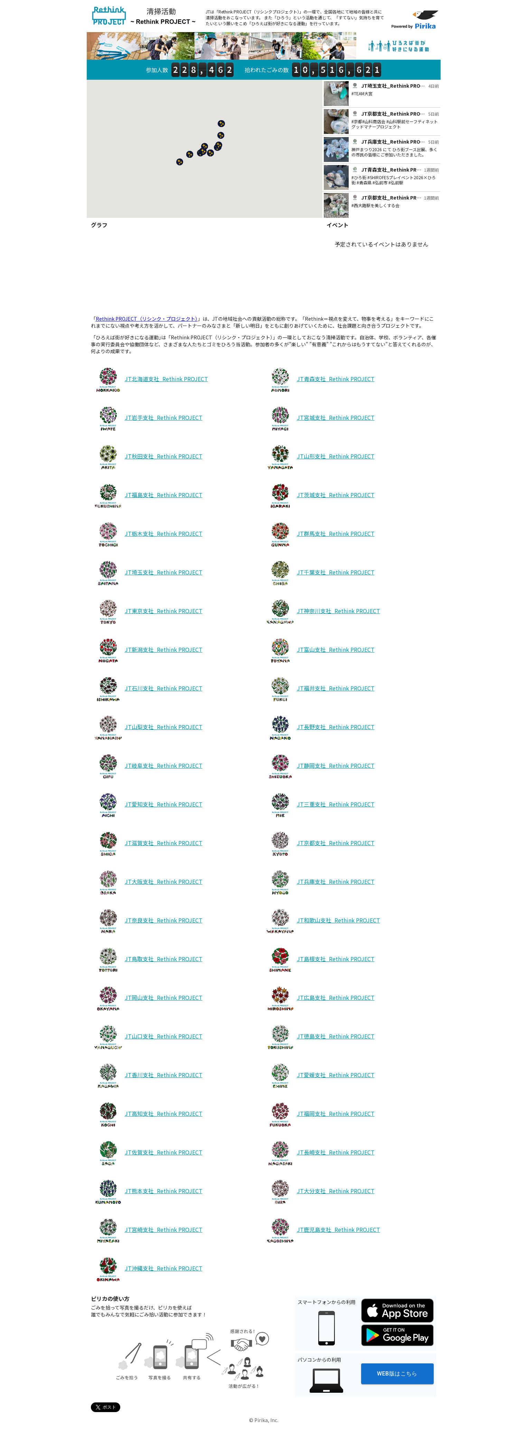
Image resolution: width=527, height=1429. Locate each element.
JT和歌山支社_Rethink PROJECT (322, 921)
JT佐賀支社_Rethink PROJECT (147, 1153)
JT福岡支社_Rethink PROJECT (319, 1114)
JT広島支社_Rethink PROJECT (319, 998)
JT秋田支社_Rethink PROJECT (147, 457)
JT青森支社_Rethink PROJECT (319, 380)
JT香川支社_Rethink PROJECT (147, 1076)
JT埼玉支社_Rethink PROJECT (147, 573)
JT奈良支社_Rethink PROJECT (147, 921)
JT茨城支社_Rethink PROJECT (319, 496)
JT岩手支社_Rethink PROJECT (147, 418)
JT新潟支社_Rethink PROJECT (147, 650)
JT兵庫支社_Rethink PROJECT (319, 882)
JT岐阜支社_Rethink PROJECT (147, 766)
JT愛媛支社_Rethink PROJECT (319, 1076)
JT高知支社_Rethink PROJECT (147, 1114)
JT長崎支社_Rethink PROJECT (319, 1153)
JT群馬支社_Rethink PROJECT (319, 534)
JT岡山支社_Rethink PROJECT (147, 998)
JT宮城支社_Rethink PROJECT (319, 418)
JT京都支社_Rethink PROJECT (319, 844)
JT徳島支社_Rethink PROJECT (319, 1037)
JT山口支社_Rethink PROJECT (147, 1037)
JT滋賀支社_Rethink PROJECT (147, 844)
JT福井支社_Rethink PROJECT (319, 689)
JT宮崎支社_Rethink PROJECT (147, 1230)
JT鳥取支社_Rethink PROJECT (147, 960)
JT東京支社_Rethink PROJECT (147, 612)
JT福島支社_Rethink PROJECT (147, 496)
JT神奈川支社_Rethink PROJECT (322, 612)
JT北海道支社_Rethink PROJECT (150, 380)
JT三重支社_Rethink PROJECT (319, 805)
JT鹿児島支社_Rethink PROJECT (322, 1230)
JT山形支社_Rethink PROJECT (319, 457)
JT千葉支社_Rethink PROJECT (319, 573)
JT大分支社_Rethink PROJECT (319, 1192)
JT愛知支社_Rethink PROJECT (147, 805)
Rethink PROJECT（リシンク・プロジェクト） (147, 318)
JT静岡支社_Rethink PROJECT (319, 766)
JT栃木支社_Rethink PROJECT (147, 534)
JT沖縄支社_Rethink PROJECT (147, 1269)
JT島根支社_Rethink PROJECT (319, 960)
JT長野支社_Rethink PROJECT (319, 728)
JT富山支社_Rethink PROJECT (319, 650)
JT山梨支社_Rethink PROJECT (147, 728)
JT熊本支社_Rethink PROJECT (147, 1192)
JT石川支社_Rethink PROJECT (147, 689)
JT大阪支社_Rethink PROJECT (147, 882)
